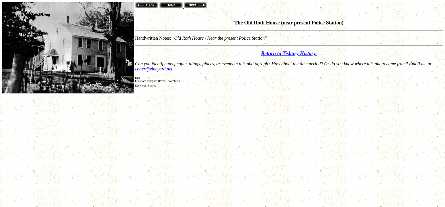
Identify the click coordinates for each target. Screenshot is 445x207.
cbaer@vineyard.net (153, 68)
